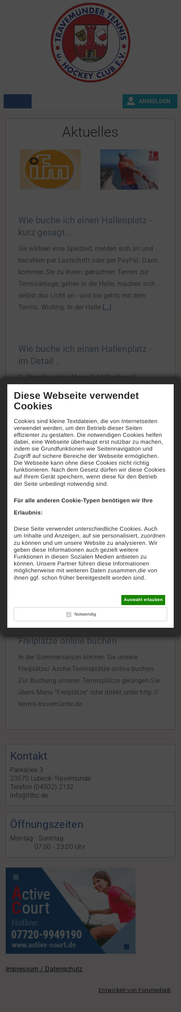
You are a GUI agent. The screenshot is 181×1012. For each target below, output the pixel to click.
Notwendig (85, 614)
